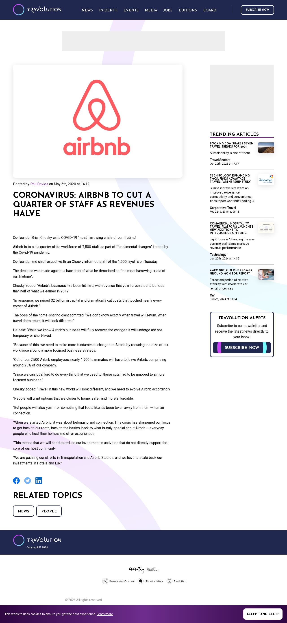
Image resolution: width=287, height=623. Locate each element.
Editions (188, 10)
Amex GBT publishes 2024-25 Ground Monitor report (231, 272)
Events (131, 10)
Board (209, 10)
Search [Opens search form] (228, 10)
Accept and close (263, 614)
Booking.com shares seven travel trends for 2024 (231, 145)
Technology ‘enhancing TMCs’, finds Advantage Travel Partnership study (230, 178)
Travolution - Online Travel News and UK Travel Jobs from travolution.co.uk (37, 540)
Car (212, 295)
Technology (218, 254)
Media (151, 10)
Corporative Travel (223, 208)
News (23, 511)
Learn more (105, 614)
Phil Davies (39, 184)
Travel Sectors (220, 160)
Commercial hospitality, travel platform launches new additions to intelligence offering (231, 228)
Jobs (167, 10)
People (49, 511)
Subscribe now (257, 10)
